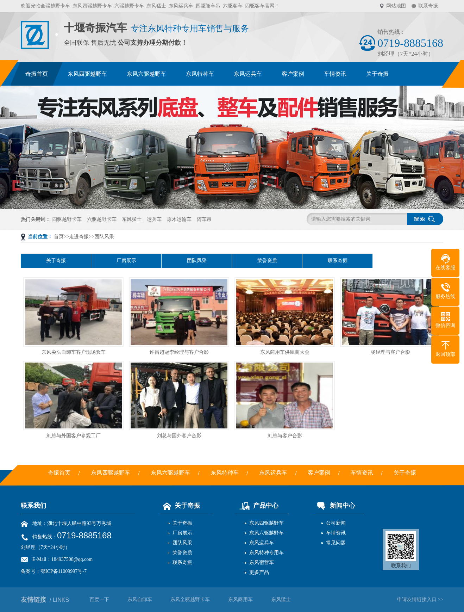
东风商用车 (240, 599)
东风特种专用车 (266, 552)
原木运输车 (179, 219)
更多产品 (259, 572)
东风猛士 (132, 219)
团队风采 (104, 236)
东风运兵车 (261, 542)
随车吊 (204, 219)
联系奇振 (428, 5)
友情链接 (45, 599)
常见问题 (336, 542)
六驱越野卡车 (102, 219)
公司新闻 (336, 523)
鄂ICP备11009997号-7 (63, 571)
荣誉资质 (267, 260)
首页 (59, 236)
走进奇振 (79, 236)
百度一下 (99, 599)
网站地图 (396, 5)
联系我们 (33, 505)
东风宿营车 (261, 562)
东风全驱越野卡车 (190, 599)
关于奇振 (56, 260)
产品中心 (257, 505)
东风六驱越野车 (266, 533)
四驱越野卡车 (67, 219)
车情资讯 (336, 533)
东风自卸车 (139, 599)
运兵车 (154, 219)
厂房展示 (126, 260)
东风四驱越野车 (266, 523)
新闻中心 (334, 505)
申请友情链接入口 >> (420, 599)
